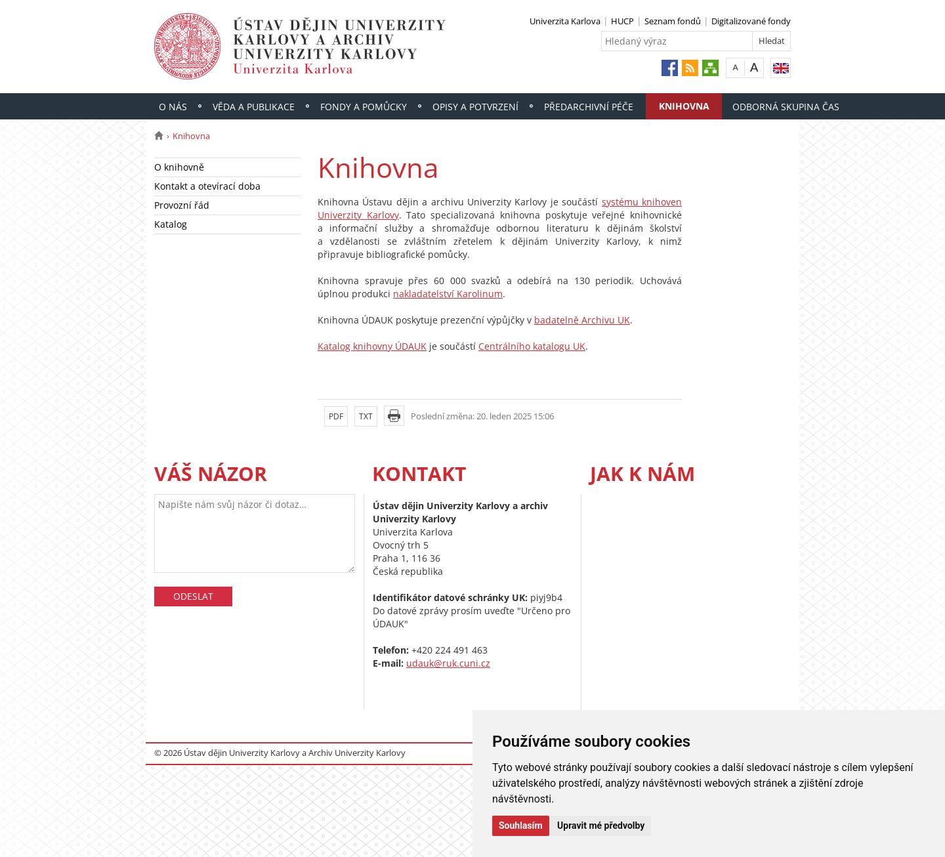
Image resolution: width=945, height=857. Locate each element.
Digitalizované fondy (751, 21)
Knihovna (684, 106)
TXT (366, 416)
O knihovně (179, 167)
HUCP (622, 21)
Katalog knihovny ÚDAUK (372, 346)
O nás (173, 106)
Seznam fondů (672, 21)
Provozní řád (181, 205)
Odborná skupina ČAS (785, 106)
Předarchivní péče (588, 106)
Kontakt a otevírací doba (207, 186)
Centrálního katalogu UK (531, 346)
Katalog (170, 224)
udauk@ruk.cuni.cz (448, 663)
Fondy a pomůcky (363, 106)
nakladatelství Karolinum (448, 293)
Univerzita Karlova (565, 21)
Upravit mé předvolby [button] (600, 825)
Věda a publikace (254, 106)
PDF (336, 416)
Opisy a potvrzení (475, 106)
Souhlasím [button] (521, 825)
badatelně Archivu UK (582, 320)
